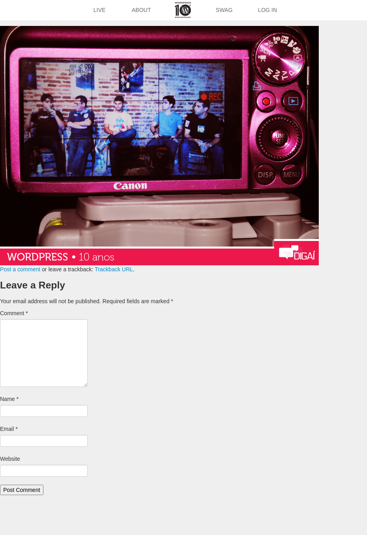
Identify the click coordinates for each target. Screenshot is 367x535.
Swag (224, 10)
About (141, 10)
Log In (267, 10)
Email (9, 429)
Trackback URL (114, 269)
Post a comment (20, 269)
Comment (14, 313)
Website (10, 459)
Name (9, 399)
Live (99, 10)
